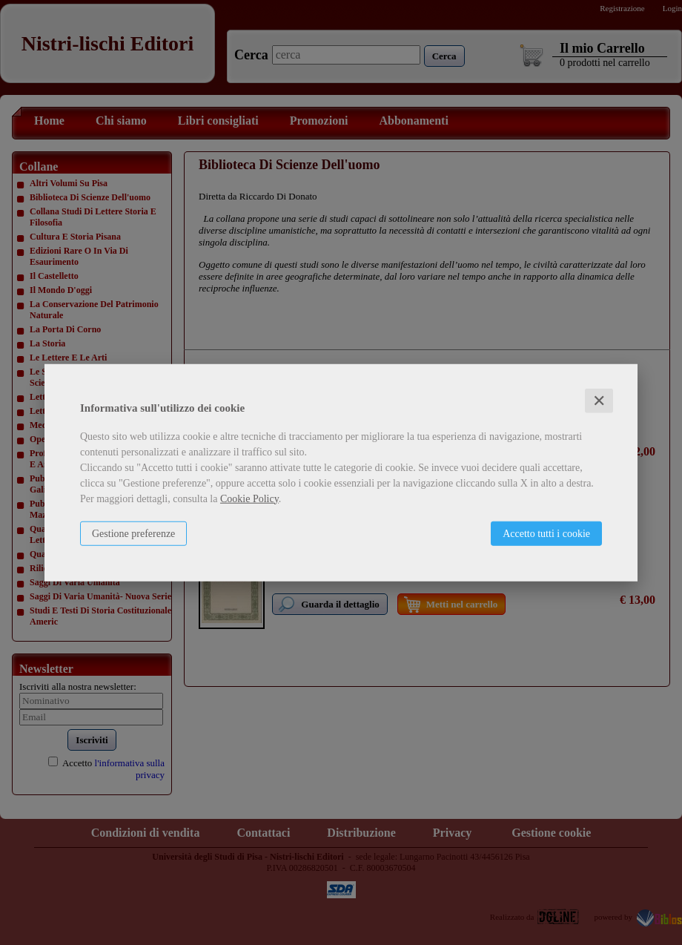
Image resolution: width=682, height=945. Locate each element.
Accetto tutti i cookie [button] (546, 533)
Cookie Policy (249, 498)
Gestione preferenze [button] (133, 533)
